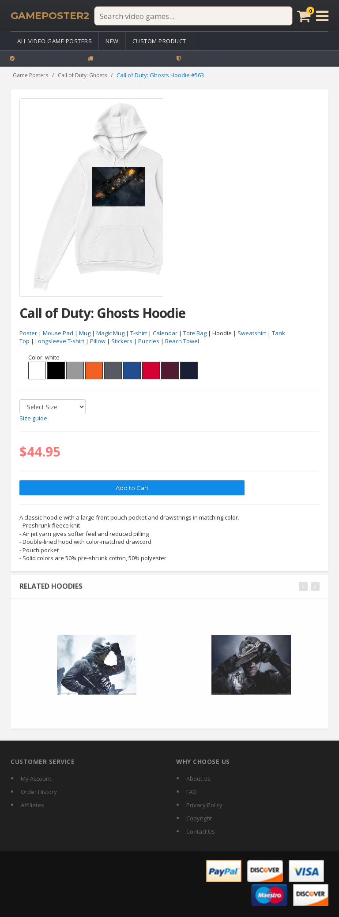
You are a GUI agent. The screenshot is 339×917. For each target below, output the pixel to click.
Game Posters (30, 75)
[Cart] (304, 15)
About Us (198, 778)
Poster (28, 333)
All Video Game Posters (54, 41)
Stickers (121, 341)
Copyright (199, 818)
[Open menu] (322, 15)
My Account (36, 778)
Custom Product (159, 41)
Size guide (33, 419)
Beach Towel (182, 341)
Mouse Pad (58, 333)
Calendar (165, 333)
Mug (84, 333)
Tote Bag (195, 333)
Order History (39, 792)
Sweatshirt (251, 333)
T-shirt (138, 333)
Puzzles (148, 341)
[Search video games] (193, 16)
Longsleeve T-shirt (59, 341)
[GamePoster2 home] (50, 16)
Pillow (97, 341)
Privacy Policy (204, 805)
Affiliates (32, 805)
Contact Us (200, 831)
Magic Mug (110, 333)
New (112, 41)
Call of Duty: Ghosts (82, 75)
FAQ (191, 792)
